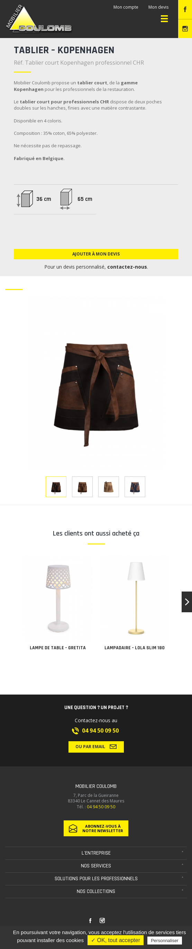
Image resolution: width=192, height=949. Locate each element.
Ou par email (96, 746)
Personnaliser (165, 940)
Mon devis (158, 7)
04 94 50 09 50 (100, 730)
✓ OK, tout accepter (115, 940)
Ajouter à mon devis (96, 254)
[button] (187, 602)
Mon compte (125, 7)
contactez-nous (127, 266)
